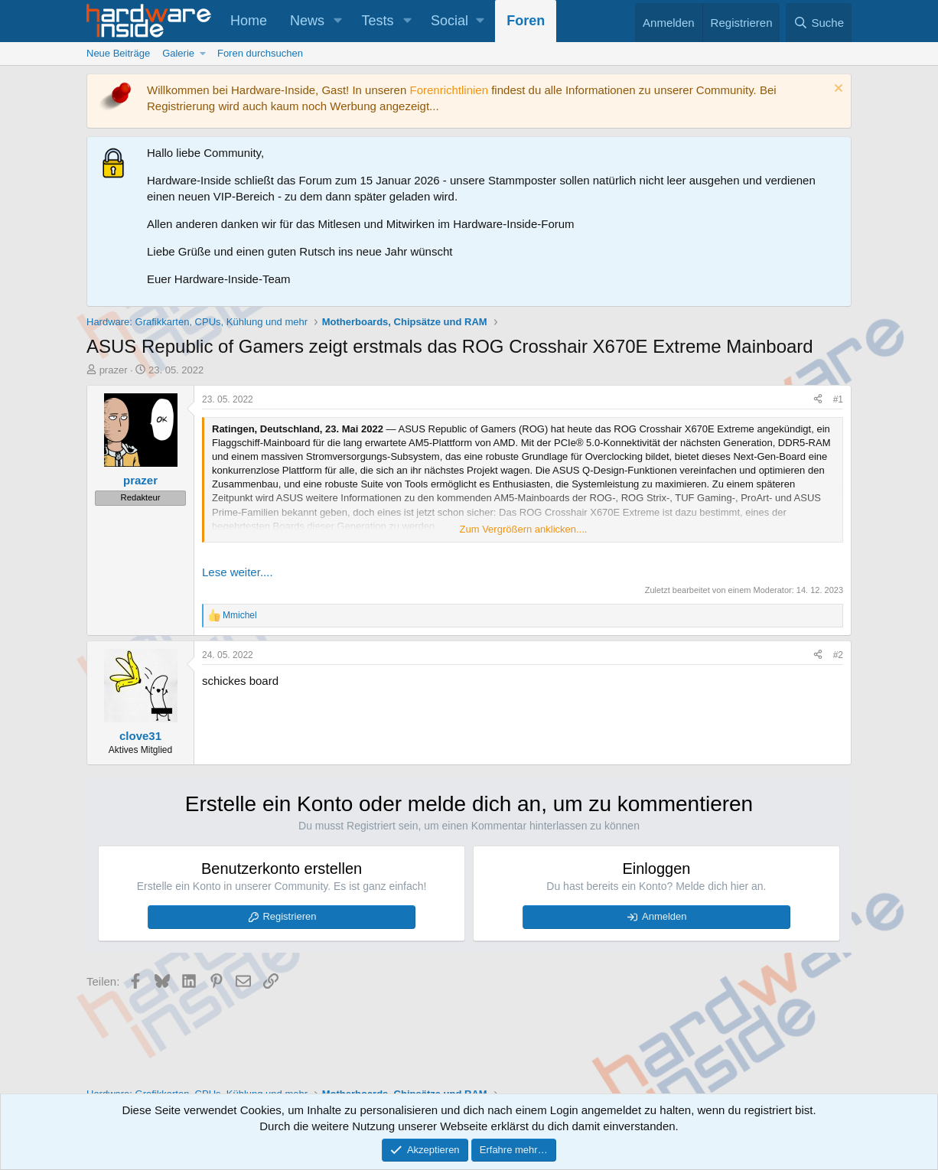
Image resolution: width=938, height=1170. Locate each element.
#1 (838, 399)
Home (248, 20)
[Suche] (819, 22)
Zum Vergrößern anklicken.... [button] (524, 529)
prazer (113, 370)
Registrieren (289, 916)
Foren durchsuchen (260, 53)
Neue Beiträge (118, 53)
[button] (338, 21)
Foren (525, 20)
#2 (838, 655)
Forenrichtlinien (448, 89)
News (307, 20)
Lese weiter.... (237, 571)
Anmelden (664, 916)
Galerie (178, 53)
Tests (378, 20)
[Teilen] (818, 400)
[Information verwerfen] (836, 90)
